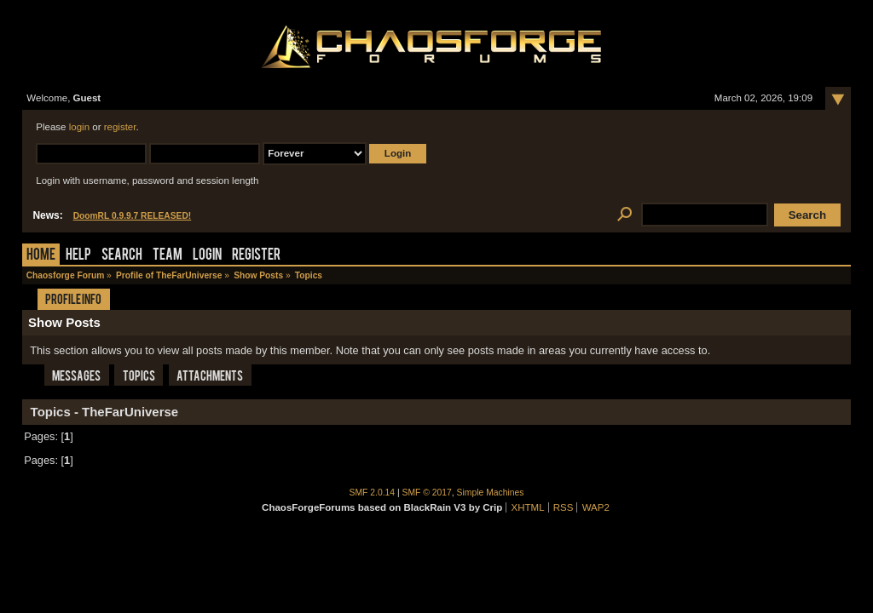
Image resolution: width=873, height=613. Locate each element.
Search (121, 255)
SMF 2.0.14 (373, 492)
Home (40, 255)
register (120, 127)
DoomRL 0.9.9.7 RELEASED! (132, 216)
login (79, 127)
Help (78, 255)
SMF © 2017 (427, 492)
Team (167, 255)
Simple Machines (490, 492)
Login (207, 255)
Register (256, 255)
